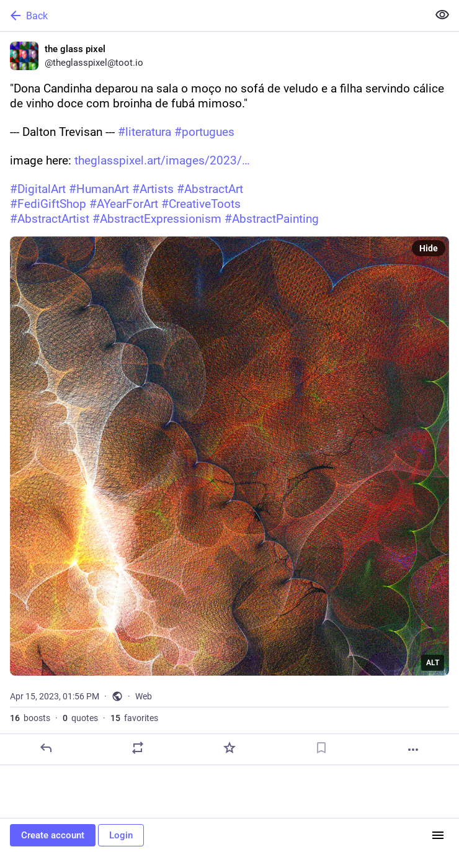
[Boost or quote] (137, 747)
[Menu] (438, 835)
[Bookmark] (321, 747)
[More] (413, 749)
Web (143, 696)
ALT (432, 662)
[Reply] (45, 747)
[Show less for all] (442, 15)
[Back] (213, 15)
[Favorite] (229, 747)
